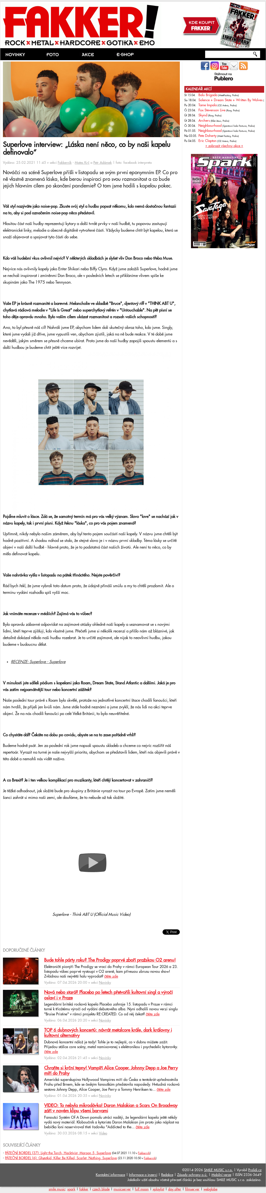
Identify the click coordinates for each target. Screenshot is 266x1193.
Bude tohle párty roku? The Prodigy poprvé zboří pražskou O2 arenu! (110, 960)
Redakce (167, 1175)
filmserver (192, 1189)
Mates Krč (82, 163)
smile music (57, 1189)
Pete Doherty (207, 136)
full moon (142, 1189)
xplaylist (158, 1189)
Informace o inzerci (143, 1175)
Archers (204, 120)
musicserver (122, 1189)
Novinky (105, 982)
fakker (83, 1189)
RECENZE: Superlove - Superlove (38, 662)
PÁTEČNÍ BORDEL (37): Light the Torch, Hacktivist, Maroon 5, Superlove (58, 1153)
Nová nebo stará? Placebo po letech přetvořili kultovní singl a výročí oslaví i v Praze (108, 995)
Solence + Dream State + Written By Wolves (230, 100)
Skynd (202, 115)
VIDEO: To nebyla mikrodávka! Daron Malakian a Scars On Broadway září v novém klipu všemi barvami (110, 1108)
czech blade (101, 1189)
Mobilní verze (221, 1175)
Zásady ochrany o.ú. (192, 1175)
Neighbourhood (210, 126)
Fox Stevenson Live (211, 110)
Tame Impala (207, 105)
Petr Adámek (102, 163)
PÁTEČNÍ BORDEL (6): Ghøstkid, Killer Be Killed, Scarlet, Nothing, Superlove (61, 1158)
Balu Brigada (207, 95)
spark (71, 1189)
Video (103, 1133)
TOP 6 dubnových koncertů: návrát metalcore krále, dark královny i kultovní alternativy (108, 1033)
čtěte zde (111, 976)
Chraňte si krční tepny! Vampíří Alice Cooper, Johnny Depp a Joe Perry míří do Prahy (111, 1070)
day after (174, 1189)
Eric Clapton (207, 141)
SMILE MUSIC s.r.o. (218, 1170)
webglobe (210, 1189)
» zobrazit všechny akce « (224, 146)
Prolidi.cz (254, 1170)
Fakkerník (65, 163)
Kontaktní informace (110, 1175)
